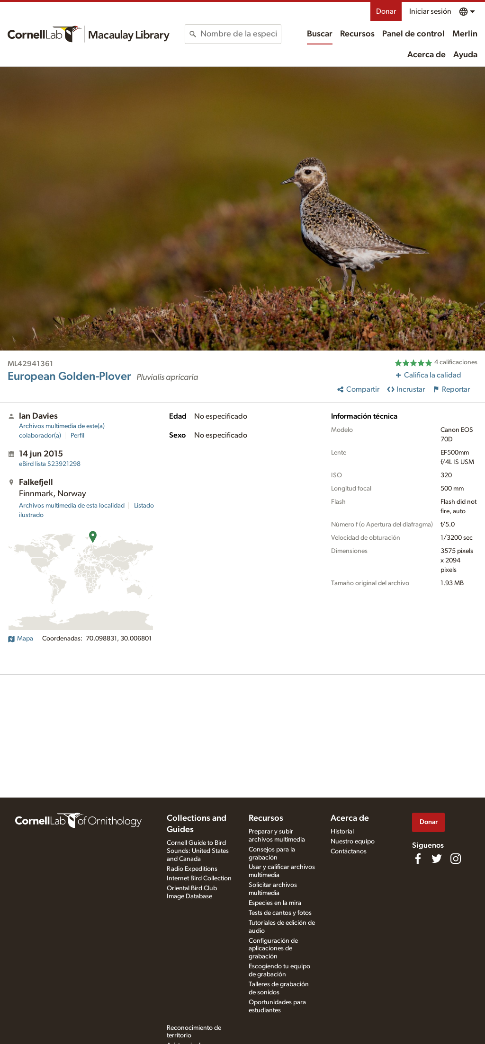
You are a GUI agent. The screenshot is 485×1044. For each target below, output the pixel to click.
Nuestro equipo (353, 841)
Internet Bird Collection (199, 878)
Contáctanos (349, 851)
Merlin (464, 34)
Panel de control (413, 34)
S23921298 (50, 464)
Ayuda (465, 55)
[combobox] (240, 34)
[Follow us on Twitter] (436, 858)
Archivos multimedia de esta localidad (72, 505)
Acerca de (426, 55)
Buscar (319, 34)
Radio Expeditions (192, 869)
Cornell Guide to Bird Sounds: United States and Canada (198, 851)
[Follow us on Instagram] (455, 858)
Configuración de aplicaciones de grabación (273, 949)
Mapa (20, 638)
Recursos (357, 34)
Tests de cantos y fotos (280, 913)
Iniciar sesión (430, 11)
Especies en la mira (275, 903)
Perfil (77, 435)
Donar (386, 11)
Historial (342, 831)
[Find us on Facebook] (417, 858)
